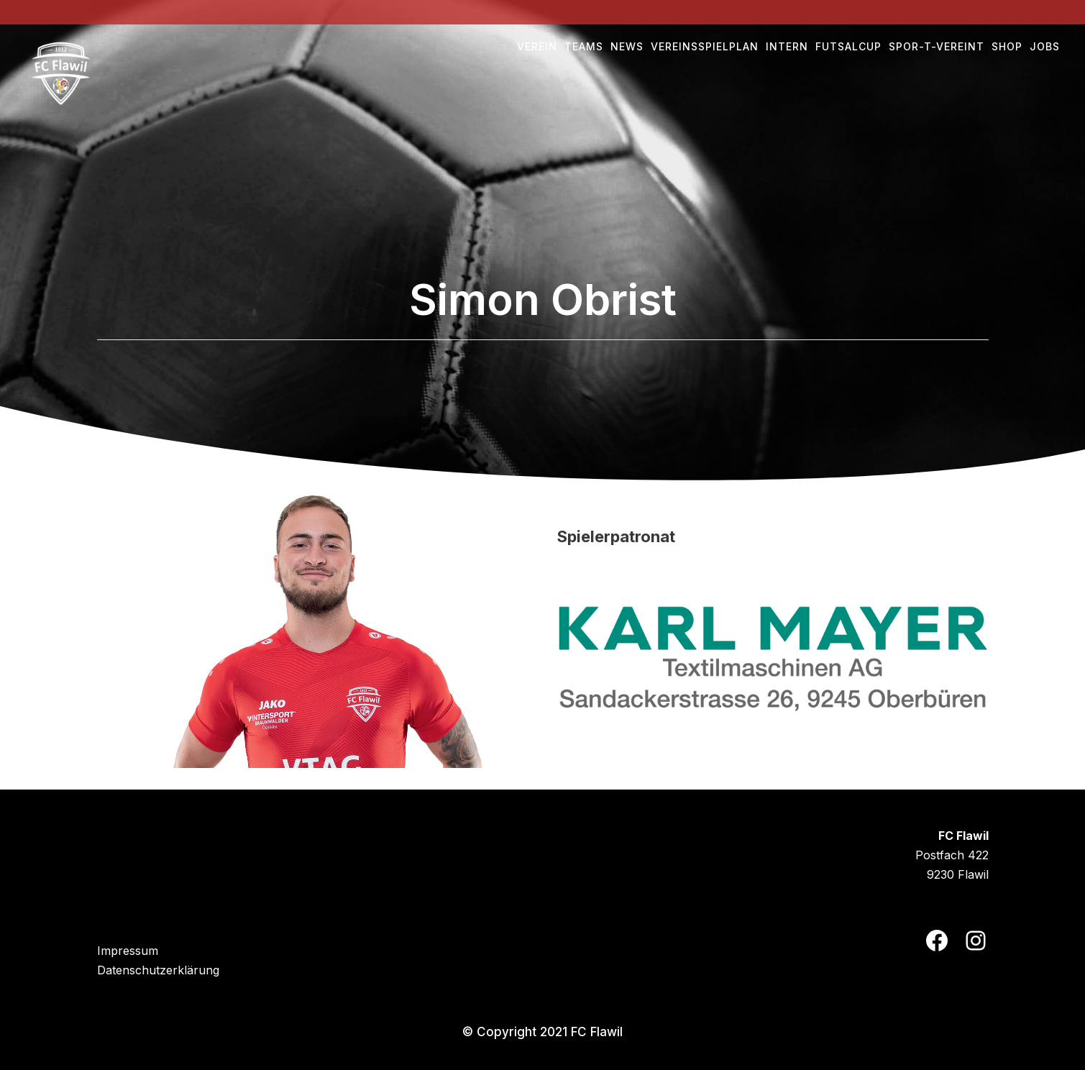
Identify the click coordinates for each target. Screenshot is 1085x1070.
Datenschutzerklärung (158, 970)
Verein (537, 46)
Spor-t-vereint (936, 46)
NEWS (627, 46)
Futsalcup (848, 46)
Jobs (1045, 46)
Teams (583, 46)
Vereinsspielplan (705, 46)
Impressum (127, 950)
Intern (787, 46)
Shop (1007, 46)
